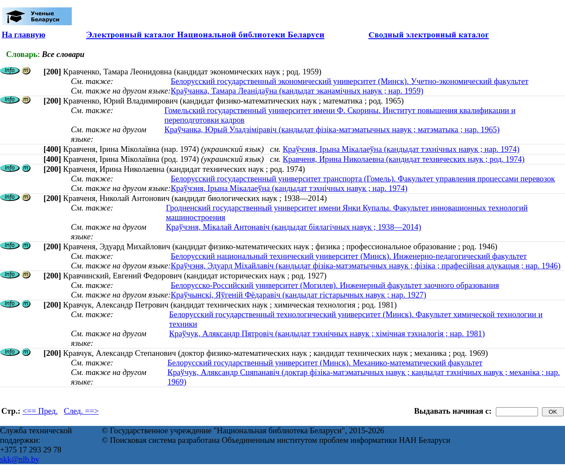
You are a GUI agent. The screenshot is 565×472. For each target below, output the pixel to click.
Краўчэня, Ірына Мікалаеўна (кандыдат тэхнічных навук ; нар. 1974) (401, 149)
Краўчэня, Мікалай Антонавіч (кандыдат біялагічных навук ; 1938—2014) (293, 226)
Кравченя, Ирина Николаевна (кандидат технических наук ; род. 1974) (404, 159)
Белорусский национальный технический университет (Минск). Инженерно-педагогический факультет (349, 256)
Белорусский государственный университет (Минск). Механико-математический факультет (324, 362)
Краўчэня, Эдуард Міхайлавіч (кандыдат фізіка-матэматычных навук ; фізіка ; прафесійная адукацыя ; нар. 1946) (365, 265)
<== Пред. (40, 410)
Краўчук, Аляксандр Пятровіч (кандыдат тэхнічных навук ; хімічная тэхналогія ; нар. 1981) (327, 333)
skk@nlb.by (19, 459)
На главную (23, 34)
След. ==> (81, 410)
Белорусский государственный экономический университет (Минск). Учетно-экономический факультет (349, 81)
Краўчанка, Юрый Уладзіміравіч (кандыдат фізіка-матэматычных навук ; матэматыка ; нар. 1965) (332, 129)
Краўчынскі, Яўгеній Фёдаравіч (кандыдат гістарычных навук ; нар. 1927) (298, 294)
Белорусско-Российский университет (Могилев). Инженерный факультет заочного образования (335, 285)
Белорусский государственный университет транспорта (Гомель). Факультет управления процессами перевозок (363, 178)
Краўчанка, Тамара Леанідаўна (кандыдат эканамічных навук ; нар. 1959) (297, 90)
